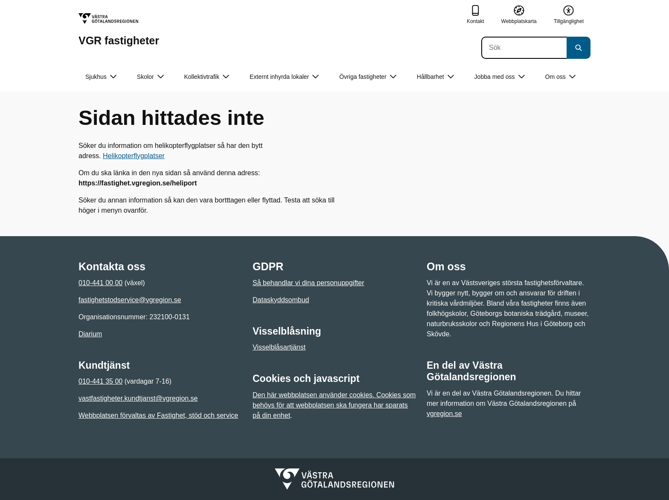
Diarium (90, 334)
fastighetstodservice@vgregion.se (130, 299)
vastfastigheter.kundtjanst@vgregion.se (138, 398)
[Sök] (524, 48)
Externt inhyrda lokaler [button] (284, 76)
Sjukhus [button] (100, 76)
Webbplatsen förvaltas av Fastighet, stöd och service (158, 415)
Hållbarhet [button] (435, 76)
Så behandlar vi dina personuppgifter (308, 282)
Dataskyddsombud (281, 299)
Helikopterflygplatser (134, 155)
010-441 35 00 (100, 381)
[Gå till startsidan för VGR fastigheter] (119, 29)
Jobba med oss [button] (499, 76)
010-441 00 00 (100, 282)
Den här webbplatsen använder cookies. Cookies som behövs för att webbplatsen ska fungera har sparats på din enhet (334, 405)
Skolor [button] (150, 76)
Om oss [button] (560, 76)
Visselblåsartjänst (279, 347)
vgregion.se (444, 413)
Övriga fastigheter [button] (367, 76)
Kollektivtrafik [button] (206, 76)
